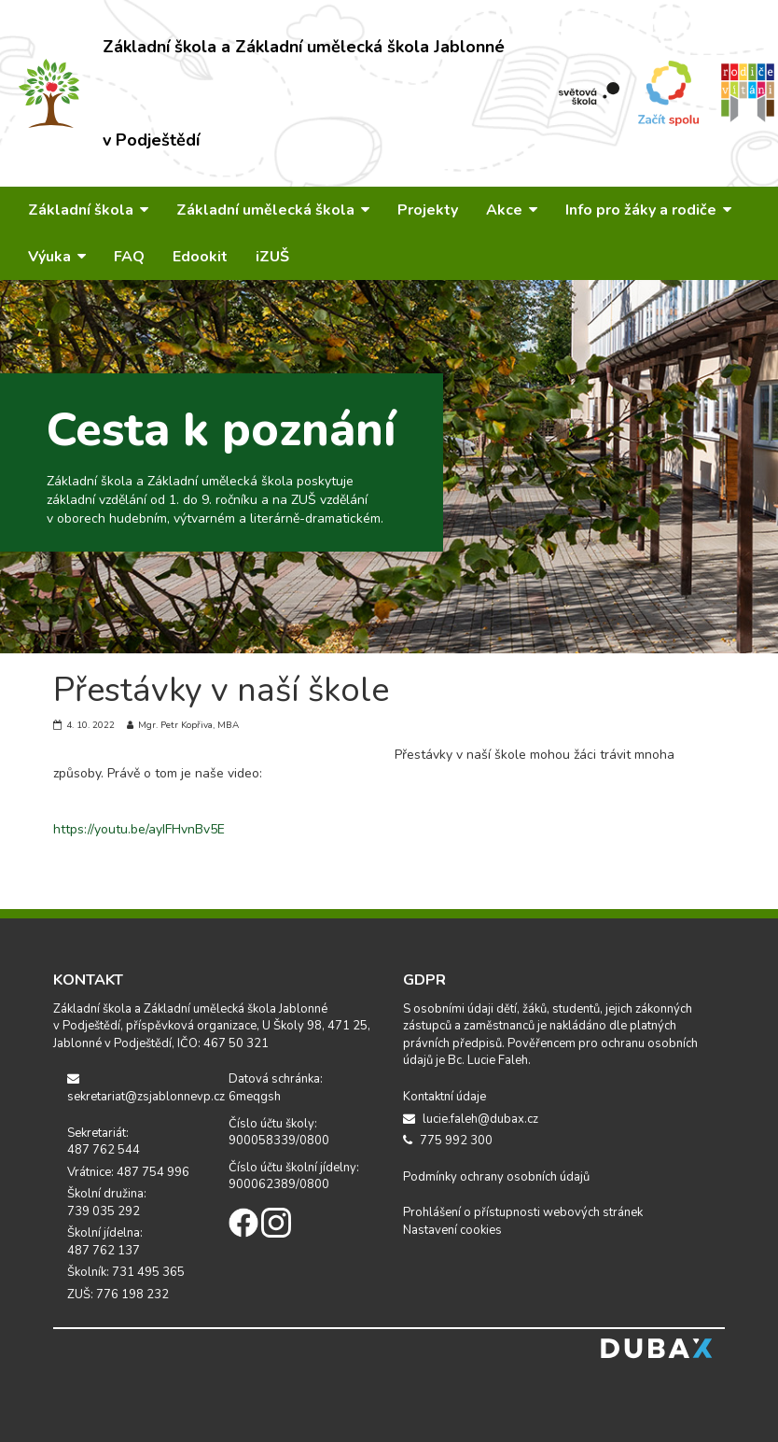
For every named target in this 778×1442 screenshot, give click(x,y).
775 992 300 (448, 1140)
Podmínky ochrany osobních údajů (496, 1177)
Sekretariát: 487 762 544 (103, 1142)
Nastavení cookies (452, 1230)
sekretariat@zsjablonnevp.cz (134, 1088)
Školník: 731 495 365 (126, 1272)
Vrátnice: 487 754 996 (128, 1172)
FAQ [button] (129, 256)
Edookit (200, 256)
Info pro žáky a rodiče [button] (648, 210)
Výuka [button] (57, 256)
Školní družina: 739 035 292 (106, 1202)
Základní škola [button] (88, 210)
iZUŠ (272, 256)
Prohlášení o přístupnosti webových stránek (523, 1212)
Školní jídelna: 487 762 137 (105, 1242)
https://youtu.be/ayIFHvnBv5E (139, 829)
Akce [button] (511, 210)
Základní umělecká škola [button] (272, 210)
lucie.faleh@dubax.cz (470, 1119)
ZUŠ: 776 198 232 (118, 1294)
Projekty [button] (427, 210)
